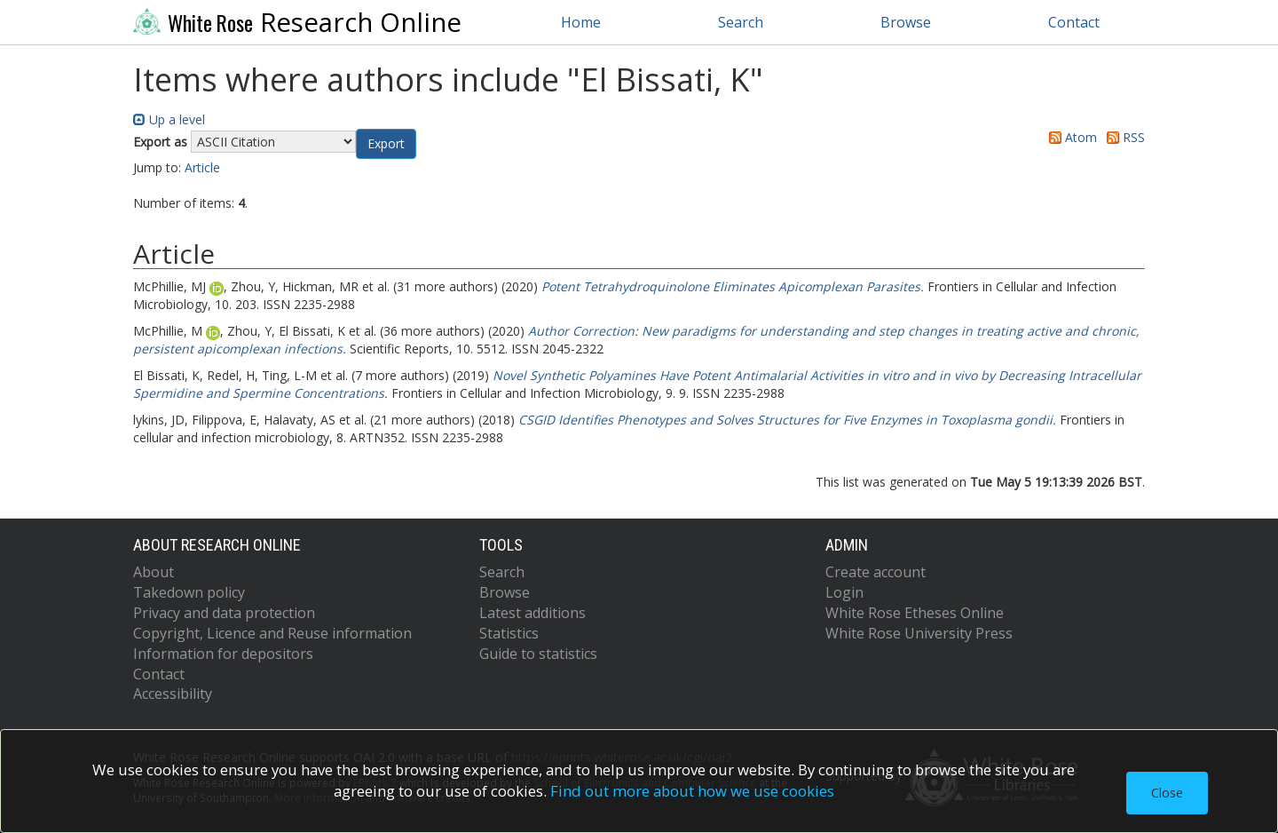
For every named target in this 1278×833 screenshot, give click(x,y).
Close (1167, 792)
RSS (1122, 137)
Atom (1070, 137)
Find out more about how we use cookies (692, 791)
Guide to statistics (538, 653)
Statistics (509, 633)
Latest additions (532, 613)
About (153, 572)
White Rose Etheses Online (914, 613)
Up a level (169, 119)
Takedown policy (189, 592)
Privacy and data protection (224, 613)
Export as (160, 141)
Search (740, 22)
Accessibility (172, 693)
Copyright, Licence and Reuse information (272, 633)
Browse (905, 22)
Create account (875, 572)
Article (202, 167)
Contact (1074, 22)
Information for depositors (223, 653)
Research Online (297, 22)
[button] (386, 144)
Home (581, 22)
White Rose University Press (919, 633)
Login (844, 592)
